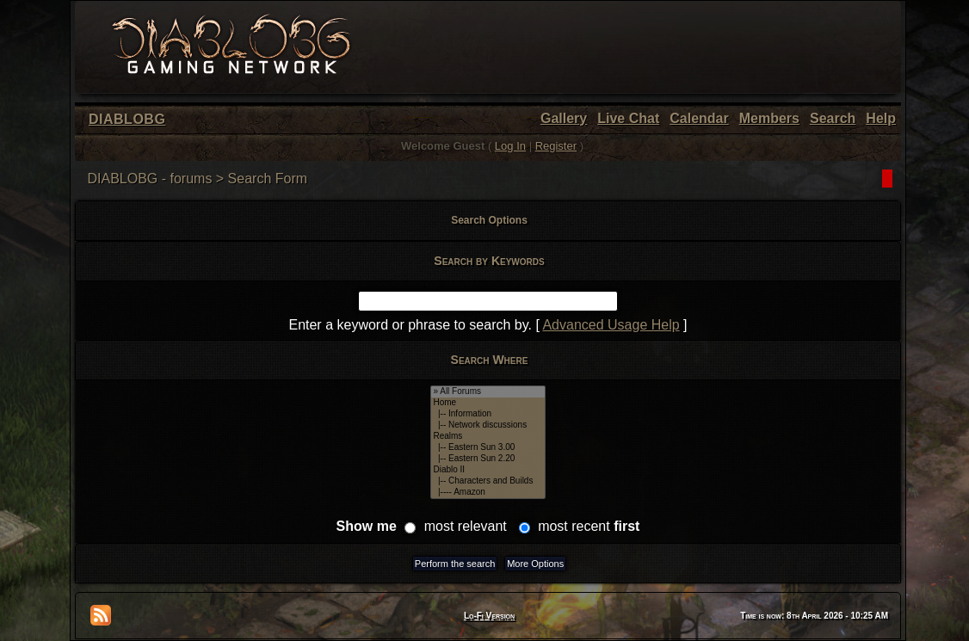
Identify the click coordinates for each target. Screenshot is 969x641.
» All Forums (487, 392)
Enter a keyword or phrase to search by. (410, 324)
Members (769, 118)
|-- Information (487, 414)
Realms (487, 436)
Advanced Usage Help (610, 324)
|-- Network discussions (487, 425)
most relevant (465, 526)
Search (832, 118)
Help (881, 118)
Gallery (563, 118)
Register (556, 145)
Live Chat (628, 118)
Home (487, 403)
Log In (510, 145)
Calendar (699, 118)
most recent (588, 526)
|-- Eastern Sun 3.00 (487, 447)
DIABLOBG (127, 119)
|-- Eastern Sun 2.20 (487, 459)
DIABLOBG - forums (149, 178)
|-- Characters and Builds (487, 481)
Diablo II (487, 470)
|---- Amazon (487, 492)
